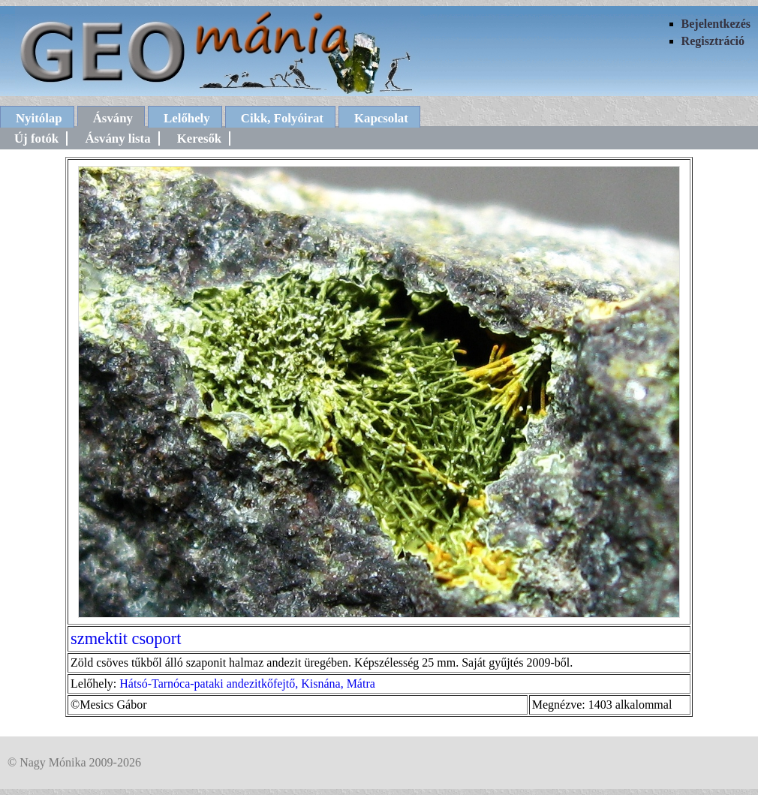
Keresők (199, 138)
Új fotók (36, 138)
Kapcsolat (381, 118)
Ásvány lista (117, 138)
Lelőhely (187, 118)
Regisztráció (712, 41)
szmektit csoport (126, 638)
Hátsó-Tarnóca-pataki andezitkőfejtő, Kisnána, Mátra (247, 683)
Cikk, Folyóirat (282, 118)
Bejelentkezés (715, 23)
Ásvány (113, 118)
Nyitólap (39, 118)
